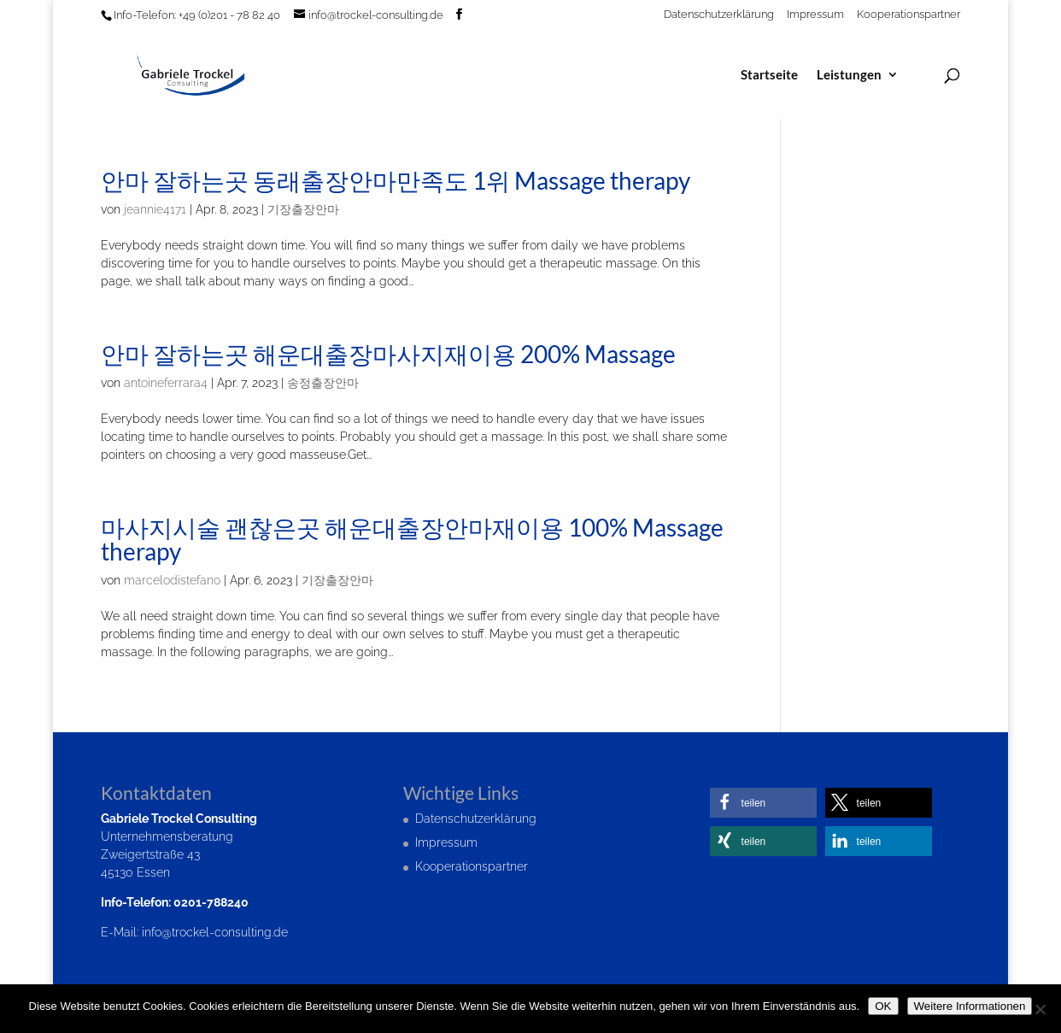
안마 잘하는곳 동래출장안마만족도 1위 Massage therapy (395, 180)
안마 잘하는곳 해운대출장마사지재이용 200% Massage (388, 353)
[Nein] (1039, 1009)
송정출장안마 (323, 383)
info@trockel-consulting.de (215, 932)
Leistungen (849, 75)
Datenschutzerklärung (719, 15)
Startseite (769, 75)
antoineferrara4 (166, 383)
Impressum (815, 15)
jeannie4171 (155, 209)
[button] (763, 803)
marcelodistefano (172, 580)
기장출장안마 (303, 209)
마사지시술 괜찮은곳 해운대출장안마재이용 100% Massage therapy (412, 539)
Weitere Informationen (970, 1006)
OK (883, 1006)
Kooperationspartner (908, 15)
